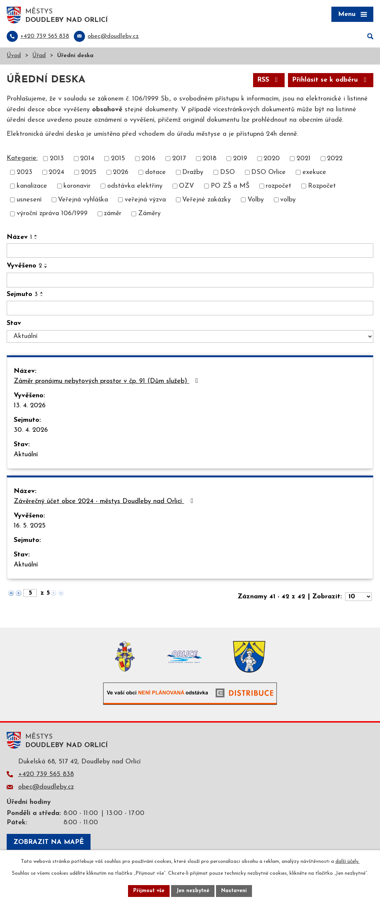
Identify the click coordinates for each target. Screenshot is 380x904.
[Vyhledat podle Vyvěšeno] (190, 280)
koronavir (77, 186)
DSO (227, 172)
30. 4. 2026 (31, 430)
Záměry (149, 213)
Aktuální (26, 454)
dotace (155, 172)
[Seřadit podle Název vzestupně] (36, 235)
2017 (179, 158)
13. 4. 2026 (30, 405)
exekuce (314, 172)
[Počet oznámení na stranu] (358, 596)
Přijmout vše (148, 891)
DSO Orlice (268, 172)
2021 (304, 158)
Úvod (14, 56)
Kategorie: (22, 158)
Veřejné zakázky (206, 199)
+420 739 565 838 (46, 774)
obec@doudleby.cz (46, 786)
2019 (240, 158)
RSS (269, 79)
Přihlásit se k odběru (331, 79)
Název (19, 237)
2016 (148, 158)
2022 (335, 158)
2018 (209, 158)
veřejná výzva (145, 199)
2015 (118, 158)
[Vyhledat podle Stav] (190, 336)
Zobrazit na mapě (48, 842)
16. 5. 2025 (30, 525)
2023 (24, 172)
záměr (112, 213)
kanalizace (32, 186)
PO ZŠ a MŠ (230, 186)
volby (288, 199)
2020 (271, 158)
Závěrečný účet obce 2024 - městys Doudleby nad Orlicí (105, 501)
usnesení (29, 199)
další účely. (347, 861)
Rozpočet (322, 186)
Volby (256, 199)
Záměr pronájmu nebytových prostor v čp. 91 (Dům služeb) (107, 381)
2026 (120, 172)
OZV (186, 186)
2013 (57, 158)
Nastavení (234, 891)
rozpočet (278, 186)
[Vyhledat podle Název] (190, 250)
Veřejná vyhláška (83, 199)
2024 (56, 172)
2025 (88, 172)
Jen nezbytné (192, 891)
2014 (87, 158)
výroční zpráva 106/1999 (52, 213)
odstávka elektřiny (135, 186)
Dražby (192, 172)
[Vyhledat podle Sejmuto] (190, 308)
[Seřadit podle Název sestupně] (36, 238)
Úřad (39, 56)
